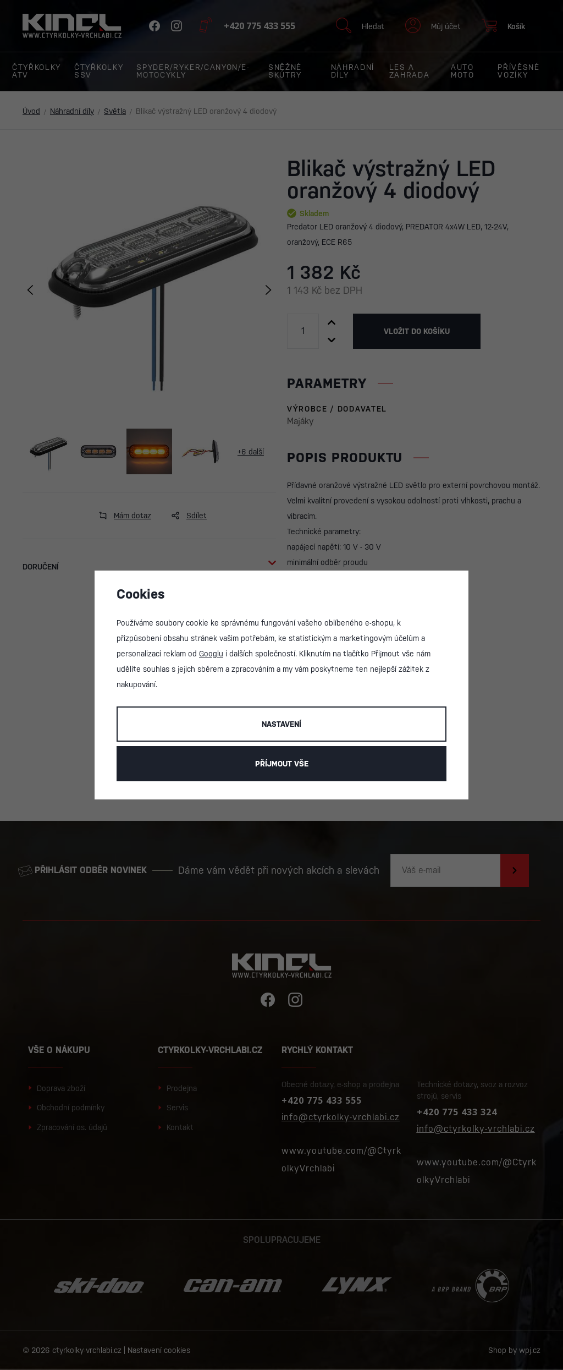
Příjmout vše (281, 763)
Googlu (211, 653)
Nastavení (281, 724)
